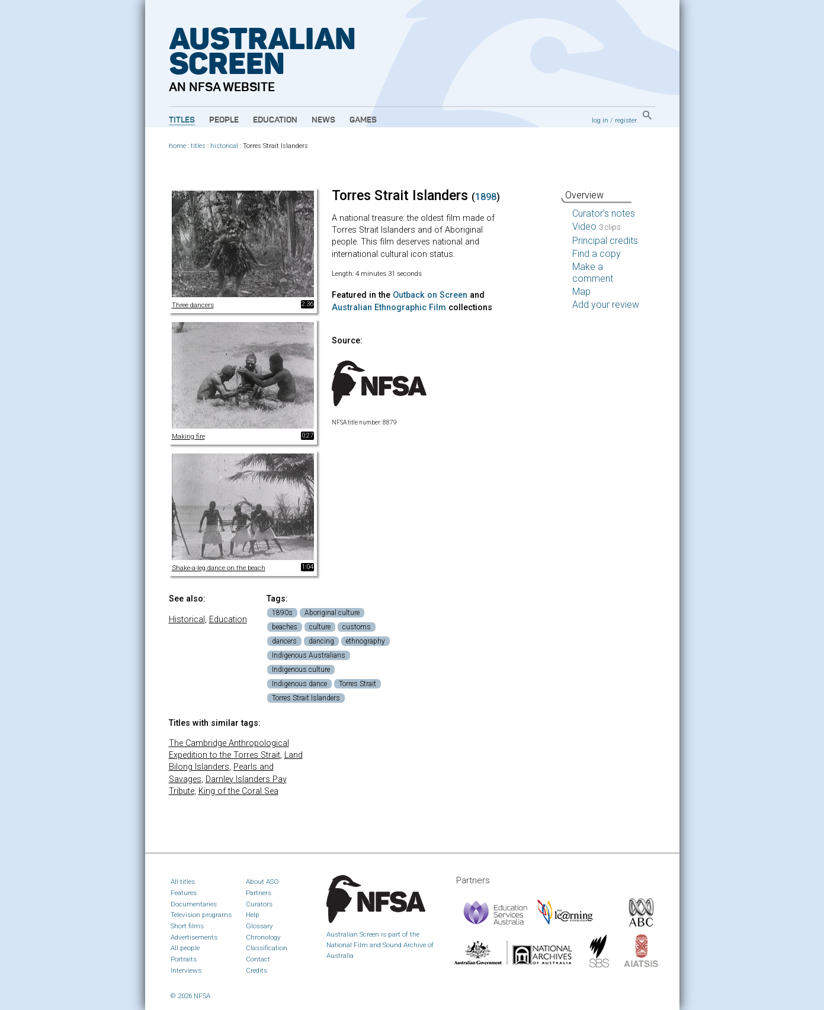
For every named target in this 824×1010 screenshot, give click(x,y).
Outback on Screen (430, 295)
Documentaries (194, 904)
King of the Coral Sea (238, 791)
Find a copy (596, 253)
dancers (284, 641)
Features (184, 893)
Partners (258, 893)
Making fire (188, 436)
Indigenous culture (301, 669)
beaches (284, 627)
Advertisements (194, 937)
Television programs (201, 915)
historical (224, 146)
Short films (187, 926)
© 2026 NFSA (190, 996)
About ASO (262, 881)
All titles (183, 881)
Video (596, 226)
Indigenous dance (299, 684)
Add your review (605, 304)
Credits (256, 970)
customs (356, 627)
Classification (266, 948)
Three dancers (193, 305)
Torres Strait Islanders (306, 698)
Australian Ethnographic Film (389, 308)
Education (275, 120)
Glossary (259, 926)
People (224, 120)
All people (185, 948)
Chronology (263, 937)
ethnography (365, 641)
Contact (258, 959)
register (626, 120)
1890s (282, 613)
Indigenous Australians (308, 655)
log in (600, 120)
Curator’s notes (603, 213)
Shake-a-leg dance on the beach (218, 568)
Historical (187, 620)
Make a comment (592, 272)
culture (320, 627)
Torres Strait (357, 684)
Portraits (184, 959)
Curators (259, 904)
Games (363, 120)
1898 (485, 196)
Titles (182, 120)
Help (252, 915)
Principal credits (605, 240)
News (323, 120)
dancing (321, 641)
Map (581, 291)
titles (198, 146)
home (177, 146)
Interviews (186, 970)
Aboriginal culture (332, 613)
